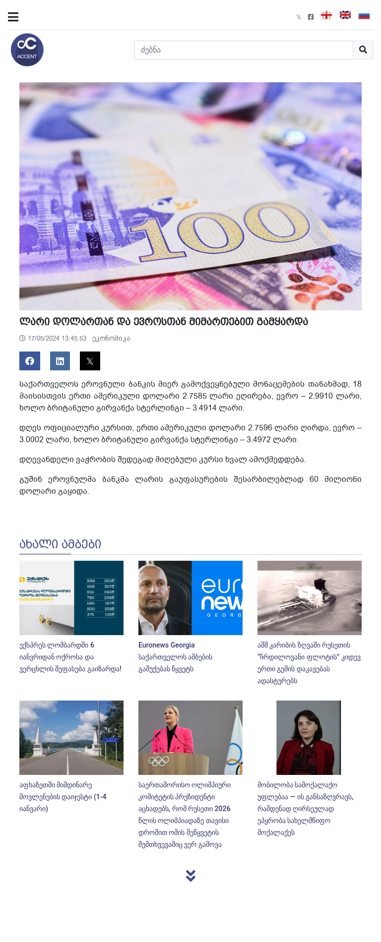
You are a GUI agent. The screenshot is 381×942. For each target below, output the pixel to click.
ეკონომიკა (111, 338)
